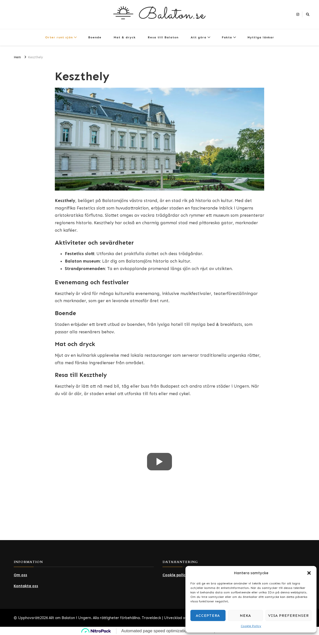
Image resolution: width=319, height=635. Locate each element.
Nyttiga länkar (260, 37)
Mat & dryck (125, 37)
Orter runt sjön (59, 37)
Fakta (227, 37)
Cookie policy (175, 575)
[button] (309, 572)
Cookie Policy (251, 626)
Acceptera (208, 615)
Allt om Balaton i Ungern (70, 618)
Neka (245, 615)
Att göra (198, 37)
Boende (94, 37)
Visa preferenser (288, 615)
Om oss (20, 575)
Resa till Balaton (163, 37)
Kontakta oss (26, 586)
